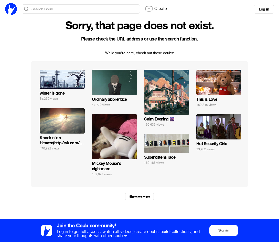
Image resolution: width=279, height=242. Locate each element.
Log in (264, 9)
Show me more (139, 197)
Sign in (223, 230)
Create (156, 9)
